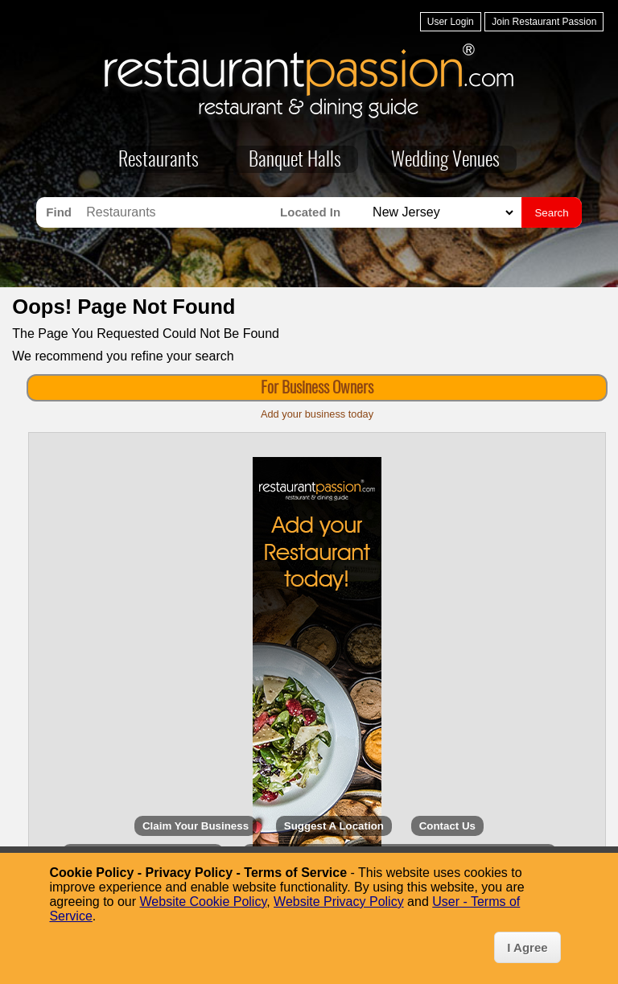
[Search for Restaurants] (179, 212)
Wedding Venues (445, 161)
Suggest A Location (334, 826)
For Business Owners (317, 389)
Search (551, 213)
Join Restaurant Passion (544, 21)
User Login (450, 21)
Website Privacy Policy (339, 901)
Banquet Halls (295, 161)
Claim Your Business (195, 826)
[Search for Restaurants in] (441, 213)
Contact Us (447, 826)
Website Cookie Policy (203, 901)
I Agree (527, 947)
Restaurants (158, 161)
